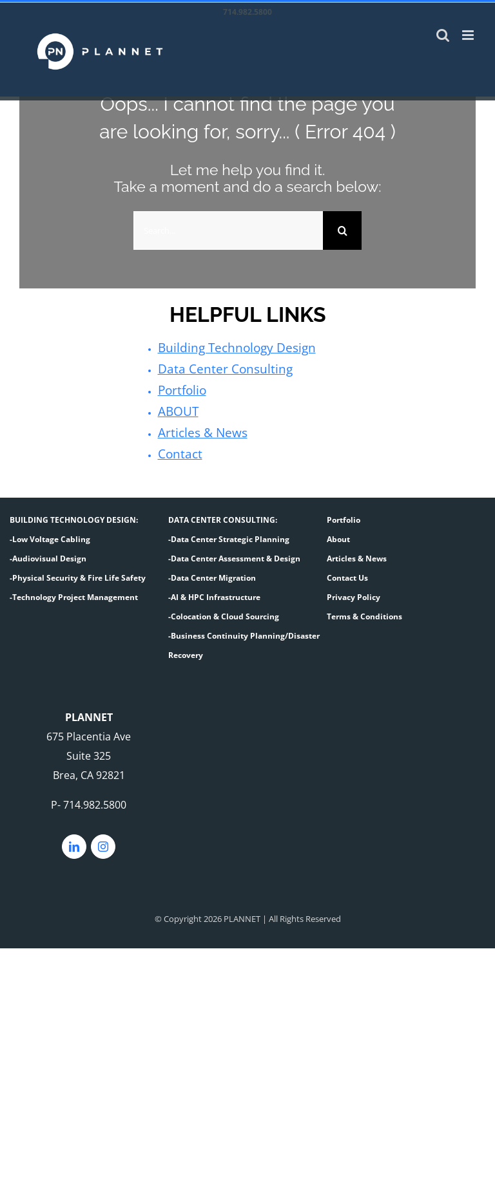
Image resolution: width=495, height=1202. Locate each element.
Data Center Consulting (214, 368)
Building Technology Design (225, 348)
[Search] (342, 230)
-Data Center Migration (212, 573)
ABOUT (175, 409)
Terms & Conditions (364, 612)
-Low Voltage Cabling (50, 535)
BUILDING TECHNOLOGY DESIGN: (74, 516)
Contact (177, 451)
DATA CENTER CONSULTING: (222, 516)
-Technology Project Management (74, 593)
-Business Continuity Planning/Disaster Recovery (244, 641)
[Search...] (228, 230)
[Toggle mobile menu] (469, 35)
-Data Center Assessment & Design (234, 554)
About (338, 535)
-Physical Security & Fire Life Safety (78, 573)
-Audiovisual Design (48, 554)
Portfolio (179, 389)
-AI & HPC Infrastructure (214, 593)
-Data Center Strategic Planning (228, 535)
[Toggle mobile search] (442, 35)
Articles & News (195, 430)
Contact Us (347, 573)
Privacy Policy (353, 593)
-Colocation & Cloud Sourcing (223, 612)
